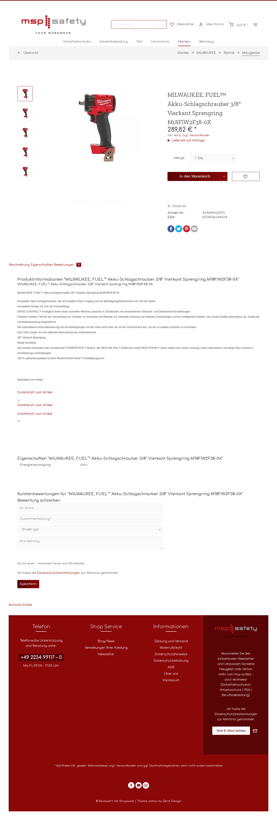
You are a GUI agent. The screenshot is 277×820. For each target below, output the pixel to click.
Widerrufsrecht (171, 647)
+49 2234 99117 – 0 (41, 657)
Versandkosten (126, 765)
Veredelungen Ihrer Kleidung (106, 647)
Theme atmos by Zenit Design (159, 801)
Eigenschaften (42, 264)
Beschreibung (19, 264)
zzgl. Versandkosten (195, 135)
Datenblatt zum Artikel (34, 392)
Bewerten (177, 206)
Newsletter (106, 654)
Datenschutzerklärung (170, 660)
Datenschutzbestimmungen (58, 573)
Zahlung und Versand (171, 641)
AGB (171, 667)
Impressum (171, 680)
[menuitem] (139, 24)
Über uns (171, 673)
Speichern (28, 584)
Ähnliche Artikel (20, 605)
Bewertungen (67, 264)
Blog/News (106, 641)
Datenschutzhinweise (171, 654)
